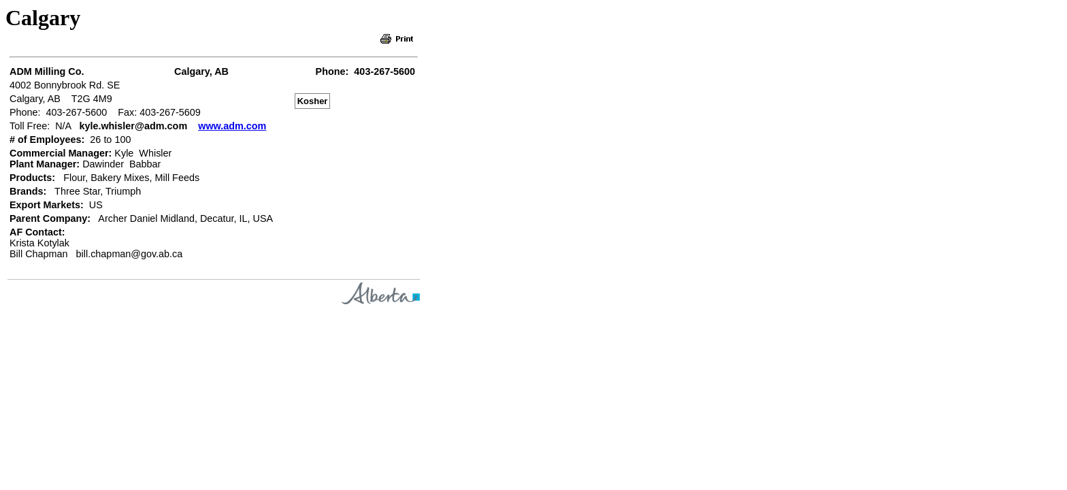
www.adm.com (232, 125)
